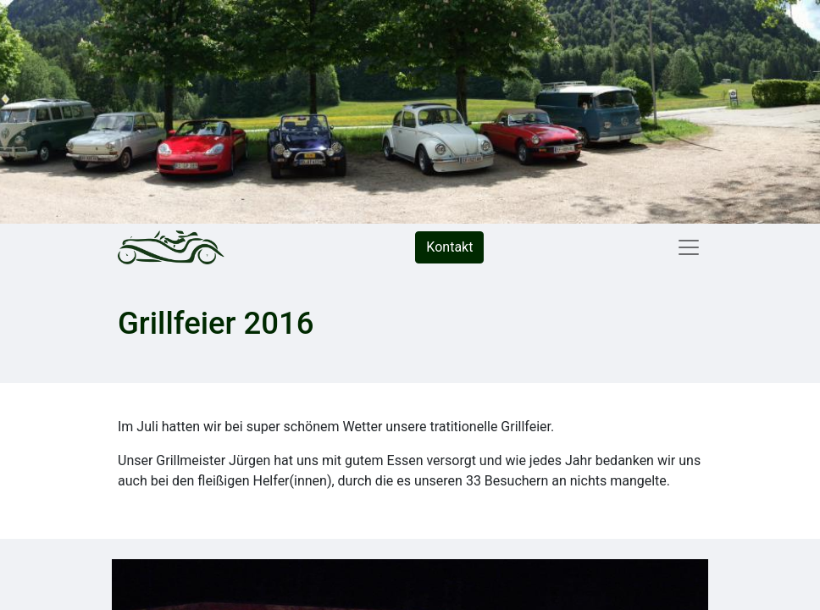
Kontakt (449, 247)
